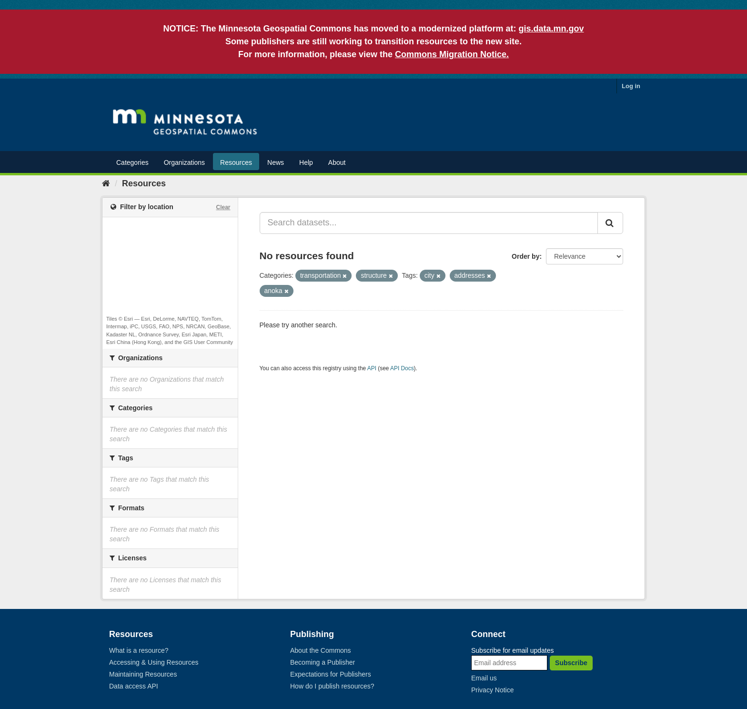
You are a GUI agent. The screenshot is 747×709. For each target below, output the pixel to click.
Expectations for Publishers (330, 674)
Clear (223, 207)
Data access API (133, 686)
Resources (236, 162)
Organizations (184, 162)
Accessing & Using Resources (154, 662)
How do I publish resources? (332, 686)
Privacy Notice (492, 690)
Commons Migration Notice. (452, 54)
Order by (525, 256)
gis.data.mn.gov (551, 28)
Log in (631, 86)
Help (306, 162)
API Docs (402, 368)
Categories (132, 162)
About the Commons (320, 650)
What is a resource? (139, 650)
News (275, 162)
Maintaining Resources (143, 674)
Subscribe (571, 663)
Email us (484, 678)
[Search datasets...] (429, 223)
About (337, 162)
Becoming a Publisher (322, 662)
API (371, 368)
